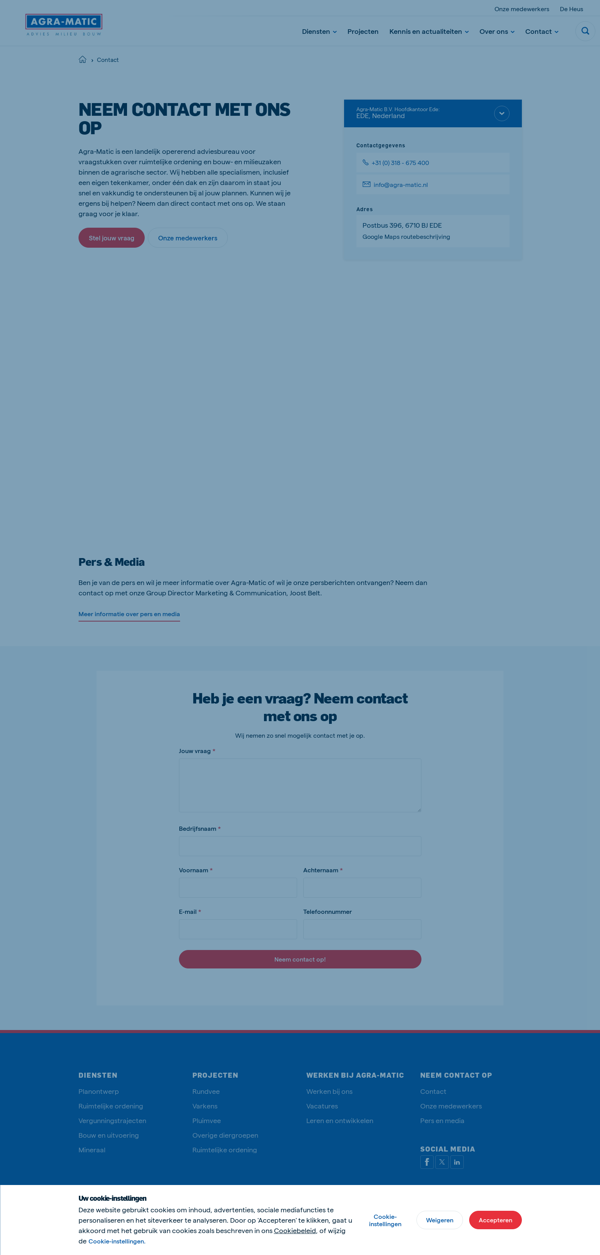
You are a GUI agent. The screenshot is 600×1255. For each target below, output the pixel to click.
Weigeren (439, 1219)
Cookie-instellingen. (117, 1241)
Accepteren (495, 1219)
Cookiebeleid (295, 1230)
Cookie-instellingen (385, 1220)
